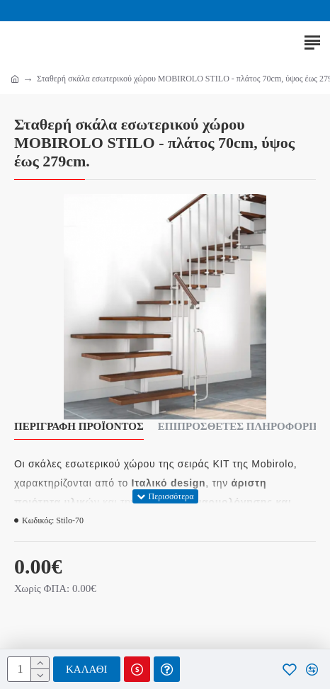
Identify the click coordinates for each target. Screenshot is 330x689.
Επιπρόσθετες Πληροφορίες (242, 426)
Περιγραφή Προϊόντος (79, 426)
